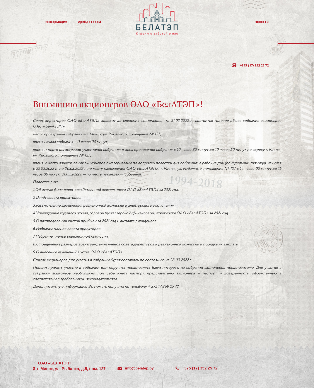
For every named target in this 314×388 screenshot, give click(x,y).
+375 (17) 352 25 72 (254, 65)
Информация (56, 22)
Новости (262, 22)
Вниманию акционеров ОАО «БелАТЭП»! (118, 104)
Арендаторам (89, 22)
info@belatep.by (139, 368)
